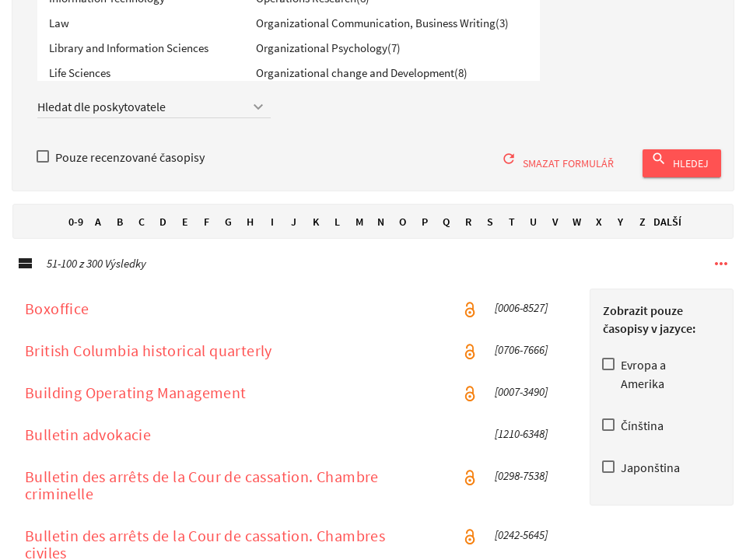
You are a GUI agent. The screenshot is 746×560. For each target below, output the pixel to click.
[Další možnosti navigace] (721, 280)
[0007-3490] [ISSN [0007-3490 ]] (521, 408)
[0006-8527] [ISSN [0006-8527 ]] (521, 324)
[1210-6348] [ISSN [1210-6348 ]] (521, 450)
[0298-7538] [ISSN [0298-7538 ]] (521, 492)
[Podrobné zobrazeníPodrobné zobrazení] (24, 280)
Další (667, 238)
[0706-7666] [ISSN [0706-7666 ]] (521, 366)
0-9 (76, 238)
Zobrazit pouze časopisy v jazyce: (649, 335)
